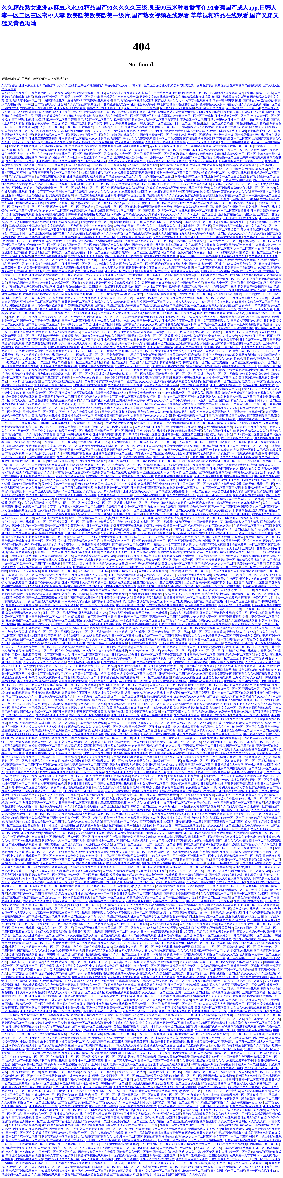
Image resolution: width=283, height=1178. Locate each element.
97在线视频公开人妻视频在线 (202, 180)
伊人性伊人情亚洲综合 (263, 127)
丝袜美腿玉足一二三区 (217, 635)
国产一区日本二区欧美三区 (192, 567)
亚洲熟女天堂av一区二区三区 (153, 559)
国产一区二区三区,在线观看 (251, 893)
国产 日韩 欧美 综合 (47, 388)
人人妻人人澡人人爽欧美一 (31, 912)
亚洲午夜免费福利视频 (227, 100)
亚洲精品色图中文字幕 (163, 912)
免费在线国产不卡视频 (194, 187)
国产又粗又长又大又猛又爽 (255, 309)
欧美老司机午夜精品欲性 (258, 381)
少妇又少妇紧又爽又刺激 (51, 931)
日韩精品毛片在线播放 (122, 229)
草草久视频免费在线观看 (138, 438)
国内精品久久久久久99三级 (110, 563)
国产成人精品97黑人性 (68, 628)
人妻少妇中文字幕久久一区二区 (173, 237)
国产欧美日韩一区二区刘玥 (230, 859)
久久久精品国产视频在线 (83, 104)
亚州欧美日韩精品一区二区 (190, 415)
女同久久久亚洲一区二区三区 (203, 518)
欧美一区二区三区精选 (266, 1072)
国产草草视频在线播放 (127, 707)
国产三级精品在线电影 (61, 514)
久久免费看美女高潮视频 (128, 172)
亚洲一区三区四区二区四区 (85, 362)
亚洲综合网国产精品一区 (33, 184)
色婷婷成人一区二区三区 (159, 1045)
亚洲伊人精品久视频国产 (69, 719)
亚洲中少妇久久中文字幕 (189, 696)
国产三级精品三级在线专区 (178, 965)
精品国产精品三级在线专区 (145, 669)
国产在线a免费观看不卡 (145, 889)
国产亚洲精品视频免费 (227, 294)
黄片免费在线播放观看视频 (136, 639)
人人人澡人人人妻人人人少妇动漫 (188, 301)
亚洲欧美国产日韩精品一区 (209, 980)
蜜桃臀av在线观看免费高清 (161, 256)
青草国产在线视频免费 (161, 468)
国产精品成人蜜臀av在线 (141, 233)
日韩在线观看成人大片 (97, 946)
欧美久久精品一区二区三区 (205, 684)
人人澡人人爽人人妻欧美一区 (125, 567)
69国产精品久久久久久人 (21, 696)
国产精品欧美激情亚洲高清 (82, 552)
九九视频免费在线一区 (58, 962)
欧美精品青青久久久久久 (89, 567)
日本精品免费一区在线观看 (181, 958)
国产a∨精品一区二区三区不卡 (171, 980)
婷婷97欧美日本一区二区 (171, 525)
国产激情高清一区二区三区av (170, 631)
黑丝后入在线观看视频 (228, 93)
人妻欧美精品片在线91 (150, 798)
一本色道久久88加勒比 (136, 328)
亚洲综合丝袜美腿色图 (151, 586)
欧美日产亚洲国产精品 (211, 552)
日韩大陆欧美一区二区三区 (154, 123)
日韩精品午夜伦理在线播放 (263, 206)
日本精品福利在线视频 (214, 783)
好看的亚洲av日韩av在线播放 (20, 863)
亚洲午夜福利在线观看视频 (196, 707)
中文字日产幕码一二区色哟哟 (63, 225)
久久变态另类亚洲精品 (211, 370)
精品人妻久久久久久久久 (167, 214)
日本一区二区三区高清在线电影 (148, 578)
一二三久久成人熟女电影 (114, 320)
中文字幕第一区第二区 (123, 381)
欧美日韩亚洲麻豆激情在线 (172, 1041)
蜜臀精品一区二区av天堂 (138, 476)
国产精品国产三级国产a (23, 282)
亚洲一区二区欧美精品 (217, 123)
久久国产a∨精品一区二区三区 (231, 184)
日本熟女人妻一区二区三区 (76, 404)
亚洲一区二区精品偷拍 (159, 567)
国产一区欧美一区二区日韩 (163, 844)
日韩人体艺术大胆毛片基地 (177, 502)
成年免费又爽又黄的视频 (230, 920)
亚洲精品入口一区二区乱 (108, 760)
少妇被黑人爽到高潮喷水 (111, 290)
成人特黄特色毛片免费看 (96, 707)
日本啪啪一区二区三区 (172, 396)
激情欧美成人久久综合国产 (133, 555)
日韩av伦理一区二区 (69, 753)
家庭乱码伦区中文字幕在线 (143, 267)
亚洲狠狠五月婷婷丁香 (58, 203)
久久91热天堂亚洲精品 (180, 745)
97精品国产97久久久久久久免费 (151, 415)
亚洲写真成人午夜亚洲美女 (59, 1136)
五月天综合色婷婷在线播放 (23, 1026)
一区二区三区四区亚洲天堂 (92, 962)
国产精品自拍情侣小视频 (204, 354)
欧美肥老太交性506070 (202, 1166)
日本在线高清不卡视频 (152, 658)
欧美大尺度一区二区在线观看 (50, 93)
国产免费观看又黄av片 (205, 1056)
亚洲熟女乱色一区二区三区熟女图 (242, 802)
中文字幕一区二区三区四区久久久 (90, 468)
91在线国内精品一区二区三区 (129, 1155)
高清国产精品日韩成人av (64, 332)
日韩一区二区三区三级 (253, 1079)
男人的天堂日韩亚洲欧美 (108, 700)
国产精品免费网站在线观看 (82, 407)
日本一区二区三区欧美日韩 (232, 210)
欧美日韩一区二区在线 (254, 574)
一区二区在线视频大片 (205, 305)
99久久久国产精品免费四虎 (48, 1075)
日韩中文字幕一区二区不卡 (143, 275)
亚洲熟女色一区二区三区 (121, 248)
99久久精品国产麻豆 (21, 176)
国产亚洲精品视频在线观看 (156, 821)
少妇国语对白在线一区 (196, 252)
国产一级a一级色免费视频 (95, 924)
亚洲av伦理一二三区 (225, 574)
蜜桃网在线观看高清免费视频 (230, 96)
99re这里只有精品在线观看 (130, 130)
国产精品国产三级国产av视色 (227, 415)
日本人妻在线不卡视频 (125, 962)
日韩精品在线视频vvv (258, 874)
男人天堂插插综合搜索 (92, 612)
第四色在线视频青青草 (25, 654)
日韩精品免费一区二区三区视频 (62, 620)
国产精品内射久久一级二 (99, 358)
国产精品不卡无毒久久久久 (202, 438)
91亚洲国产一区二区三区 (75, 263)
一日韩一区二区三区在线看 (103, 1140)
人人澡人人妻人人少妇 (56, 480)
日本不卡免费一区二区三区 (92, 696)
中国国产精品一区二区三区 (99, 332)
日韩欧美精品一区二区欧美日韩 (178, 1106)
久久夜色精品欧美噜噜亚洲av (60, 707)
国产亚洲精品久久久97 (248, 1015)
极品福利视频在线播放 (50, 214)
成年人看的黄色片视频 (255, 119)
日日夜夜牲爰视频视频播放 (154, 533)
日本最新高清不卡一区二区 (126, 848)
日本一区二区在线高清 (167, 138)
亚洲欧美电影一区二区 (128, 222)
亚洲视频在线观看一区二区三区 (113, 453)
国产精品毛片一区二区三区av (225, 1018)
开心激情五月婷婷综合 (97, 844)
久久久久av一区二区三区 (57, 927)
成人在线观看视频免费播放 (116, 286)
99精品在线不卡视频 (230, 666)
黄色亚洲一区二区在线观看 (159, 203)
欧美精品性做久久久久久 (207, 996)
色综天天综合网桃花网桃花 (182, 453)
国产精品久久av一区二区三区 (153, 241)
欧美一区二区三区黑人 (113, 199)
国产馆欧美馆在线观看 (50, 176)
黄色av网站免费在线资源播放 (138, 1106)
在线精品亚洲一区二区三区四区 (230, 514)
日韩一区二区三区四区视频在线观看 (182, 461)
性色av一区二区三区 (168, 127)
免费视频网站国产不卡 (40, 753)
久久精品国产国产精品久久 (212, 1102)
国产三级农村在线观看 (225, 1022)
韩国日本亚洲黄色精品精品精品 (203, 149)
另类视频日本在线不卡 (155, 282)
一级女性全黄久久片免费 (109, 787)
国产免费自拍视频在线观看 (28, 119)
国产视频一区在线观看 (142, 290)
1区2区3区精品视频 (29, 567)
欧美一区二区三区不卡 (163, 1155)
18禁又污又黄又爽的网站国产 (127, 161)
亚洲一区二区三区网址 (15, 760)
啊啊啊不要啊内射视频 (54, 423)
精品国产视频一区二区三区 (28, 749)
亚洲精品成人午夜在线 (240, 631)
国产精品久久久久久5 (136, 214)
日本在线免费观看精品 (245, 453)
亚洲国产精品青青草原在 (119, 825)
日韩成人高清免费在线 (110, 373)
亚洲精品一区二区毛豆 (130, 1072)
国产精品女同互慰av (227, 738)
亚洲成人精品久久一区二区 (51, 134)
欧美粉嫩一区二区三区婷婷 (230, 157)
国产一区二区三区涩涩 (20, 1132)
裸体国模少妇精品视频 (168, 464)
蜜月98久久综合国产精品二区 (238, 263)
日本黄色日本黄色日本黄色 (155, 954)
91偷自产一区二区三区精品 (242, 149)
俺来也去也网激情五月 (208, 703)
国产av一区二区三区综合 (224, 506)
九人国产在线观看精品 (120, 779)
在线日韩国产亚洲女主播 (87, 1128)
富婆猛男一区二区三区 (40, 495)
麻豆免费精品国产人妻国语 (154, 377)
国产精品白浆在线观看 (259, 491)
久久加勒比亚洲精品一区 (77, 738)
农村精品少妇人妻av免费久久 (136, 886)
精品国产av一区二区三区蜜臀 (185, 1068)
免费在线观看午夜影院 (76, 760)
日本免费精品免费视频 (194, 385)
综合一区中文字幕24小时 (182, 1034)
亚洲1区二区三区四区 (151, 703)
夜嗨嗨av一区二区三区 (109, 370)
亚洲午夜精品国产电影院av (186, 286)
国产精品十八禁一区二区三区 (262, 237)
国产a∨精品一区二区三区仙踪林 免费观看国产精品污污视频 (134, 206)
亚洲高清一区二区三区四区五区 (40, 301)
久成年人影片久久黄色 (61, 1018)
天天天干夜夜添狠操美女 (21, 647)
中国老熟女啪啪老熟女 (217, 434)
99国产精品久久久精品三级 (214, 510)
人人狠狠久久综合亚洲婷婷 (147, 905)
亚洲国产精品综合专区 (175, 305)
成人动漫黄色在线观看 (89, 195)
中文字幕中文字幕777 (163, 218)
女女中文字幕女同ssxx (255, 825)
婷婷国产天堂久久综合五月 (104, 108)
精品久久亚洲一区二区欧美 (142, 404)
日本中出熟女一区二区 (257, 294)
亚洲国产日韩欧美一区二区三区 (247, 445)
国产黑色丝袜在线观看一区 (250, 1163)
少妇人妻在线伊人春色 (233, 787)
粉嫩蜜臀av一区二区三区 (58, 187)
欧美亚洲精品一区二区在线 (236, 1166)
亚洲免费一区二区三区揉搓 (40, 411)
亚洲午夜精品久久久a (188, 635)
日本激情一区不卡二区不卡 (161, 157)
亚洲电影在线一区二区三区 (182, 168)
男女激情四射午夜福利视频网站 (37, 681)
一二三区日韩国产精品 (51, 362)
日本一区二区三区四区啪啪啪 (33, 218)
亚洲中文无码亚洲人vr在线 (205, 396)
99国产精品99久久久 (147, 411)
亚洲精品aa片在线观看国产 (157, 1174)
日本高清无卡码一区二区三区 (57, 396)
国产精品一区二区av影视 (198, 753)
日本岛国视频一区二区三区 (40, 392)
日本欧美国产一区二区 (231, 540)
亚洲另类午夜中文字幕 (130, 400)
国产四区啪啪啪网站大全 (171, 263)
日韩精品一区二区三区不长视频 (193, 529)
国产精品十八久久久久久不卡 (125, 93)
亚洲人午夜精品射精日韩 (125, 764)
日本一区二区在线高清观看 (103, 252)
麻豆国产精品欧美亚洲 (53, 468)
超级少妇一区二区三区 (250, 563)
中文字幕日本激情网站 (250, 290)
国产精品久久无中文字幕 (191, 1174)
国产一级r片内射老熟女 (36, 1087)
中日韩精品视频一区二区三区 (30, 859)
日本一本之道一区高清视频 (46, 297)
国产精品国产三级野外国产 (74, 1102)
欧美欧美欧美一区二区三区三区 (98, 149)
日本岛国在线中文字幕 (179, 244)
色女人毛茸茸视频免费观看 (172, 946)
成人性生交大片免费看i (88, 309)
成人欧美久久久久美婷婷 (249, 426)
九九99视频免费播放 (123, 123)
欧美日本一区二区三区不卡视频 (193, 115)
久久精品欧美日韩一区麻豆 (138, 499)
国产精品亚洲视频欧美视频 (176, 199)
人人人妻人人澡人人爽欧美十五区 (100, 1147)
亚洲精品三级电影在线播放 (84, 176)
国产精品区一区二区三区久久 (80, 1144)
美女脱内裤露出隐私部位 (135, 681)
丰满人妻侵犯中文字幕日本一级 (95, 882)
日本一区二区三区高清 (31, 335)
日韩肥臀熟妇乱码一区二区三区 (257, 419)
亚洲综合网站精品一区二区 (255, 848)
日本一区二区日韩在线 (187, 123)
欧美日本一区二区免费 (200, 878)
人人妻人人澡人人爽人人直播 (120, 407)
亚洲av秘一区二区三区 (159, 848)
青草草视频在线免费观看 (52, 609)
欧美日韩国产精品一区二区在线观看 (194, 590)
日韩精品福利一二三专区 (191, 821)
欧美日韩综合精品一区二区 (192, 362)
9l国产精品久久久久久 (232, 924)
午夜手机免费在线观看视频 (49, 867)
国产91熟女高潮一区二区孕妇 (202, 332)
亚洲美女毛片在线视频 (208, 476)
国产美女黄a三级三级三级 (58, 381)
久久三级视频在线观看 (133, 191)
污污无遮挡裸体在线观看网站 (243, 996)
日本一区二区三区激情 (238, 601)
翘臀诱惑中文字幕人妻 (23, 309)
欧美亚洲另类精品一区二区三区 (95, 806)
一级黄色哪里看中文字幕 (228, 491)
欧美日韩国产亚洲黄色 (128, 119)
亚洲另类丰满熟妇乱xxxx (55, 734)
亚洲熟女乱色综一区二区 (96, 222)
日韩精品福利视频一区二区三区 (139, 996)
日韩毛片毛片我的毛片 (117, 423)
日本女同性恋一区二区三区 (184, 548)
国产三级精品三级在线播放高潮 (71, 267)
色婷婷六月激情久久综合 (27, 643)
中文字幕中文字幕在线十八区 (87, 673)
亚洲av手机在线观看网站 (156, 115)
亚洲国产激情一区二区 (127, 514)
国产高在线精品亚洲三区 (192, 468)
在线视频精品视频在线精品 (254, 1030)
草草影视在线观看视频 (97, 100)
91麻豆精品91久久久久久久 (94, 130)
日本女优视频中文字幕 (163, 859)
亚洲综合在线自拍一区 (128, 157)
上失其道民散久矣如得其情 (157, 1159)
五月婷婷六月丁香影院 (92, 1018)
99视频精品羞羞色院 (172, 878)
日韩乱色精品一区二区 (28, 506)
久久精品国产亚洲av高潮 (177, 267)
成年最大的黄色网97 (145, 791)
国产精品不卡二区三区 (253, 582)
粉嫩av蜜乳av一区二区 (257, 241)
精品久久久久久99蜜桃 (235, 719)
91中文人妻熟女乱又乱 (105, 499)
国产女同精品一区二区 (38, 1113)
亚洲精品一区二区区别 (119, 271)
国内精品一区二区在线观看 (241, 681)
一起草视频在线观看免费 (88, 734)
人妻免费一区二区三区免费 (212, 199)
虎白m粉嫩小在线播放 (67, 829)
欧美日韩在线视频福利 (64, 222)
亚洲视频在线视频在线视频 (239, 650)
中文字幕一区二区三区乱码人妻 (220, 487)
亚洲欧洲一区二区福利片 (233, 829)
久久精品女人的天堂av (169, 438)
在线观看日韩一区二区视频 (196, 210)
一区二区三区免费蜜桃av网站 (138, 396)
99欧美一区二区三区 (30, 814)
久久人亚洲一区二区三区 (201, 214)
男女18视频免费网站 (124, 419)
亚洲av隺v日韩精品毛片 (27, 688)
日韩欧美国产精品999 (253, 658)
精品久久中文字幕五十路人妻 (172, 544)
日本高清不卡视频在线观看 (40, 438)
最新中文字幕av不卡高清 (57, 483)
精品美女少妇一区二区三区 (121, 309)
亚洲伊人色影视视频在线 (259, 912)
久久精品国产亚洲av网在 (168, 810)
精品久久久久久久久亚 (94, 757)
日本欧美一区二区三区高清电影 (91, 631)
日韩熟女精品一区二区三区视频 (259, 301)
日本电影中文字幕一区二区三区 (134, 946)
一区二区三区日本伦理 (99, 278)
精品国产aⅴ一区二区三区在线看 (191, 722)
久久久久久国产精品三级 (77, 1053)
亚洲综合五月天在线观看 (70, 108)
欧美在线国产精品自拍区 (187, 282)
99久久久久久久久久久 (103, 191)
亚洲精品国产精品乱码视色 (86, 248)
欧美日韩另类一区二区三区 (195, 93)
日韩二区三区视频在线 (186, 825)
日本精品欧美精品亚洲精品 (205, 681)
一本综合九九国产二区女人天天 (229, 1159)
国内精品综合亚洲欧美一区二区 (203, 1110)
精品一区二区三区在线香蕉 (37, 1003)
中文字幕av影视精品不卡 (191, 335)
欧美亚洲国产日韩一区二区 (118, 449)
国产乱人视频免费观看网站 (23, 844)
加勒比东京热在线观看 (162, 506)
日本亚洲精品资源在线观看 (96, 366)
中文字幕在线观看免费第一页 (187, 1018)
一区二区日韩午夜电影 (56, 229)
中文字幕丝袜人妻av (224, 301)
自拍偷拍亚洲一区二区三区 (148, 301)
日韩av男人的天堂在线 (252, 1117)
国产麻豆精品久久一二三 (96, 795)
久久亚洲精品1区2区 (34, 1015)
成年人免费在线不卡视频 (220, 286)
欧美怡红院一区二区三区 (75, 988)
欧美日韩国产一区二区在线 (46, 313)
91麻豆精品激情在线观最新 (87, 210)
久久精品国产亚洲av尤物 (219, 430)
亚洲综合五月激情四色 (15, 1053)
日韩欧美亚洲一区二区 (48, 96)
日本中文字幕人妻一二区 (121, 1060)
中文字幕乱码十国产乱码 (159, 757)
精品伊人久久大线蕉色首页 (112, 301)
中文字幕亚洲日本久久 (56, 654)
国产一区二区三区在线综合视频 (148, 867)
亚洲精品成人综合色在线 (204, 1128)
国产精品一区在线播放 (86, 954)
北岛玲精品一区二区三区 (129, 468)
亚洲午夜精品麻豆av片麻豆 (134, 237)
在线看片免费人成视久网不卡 (235, 316)
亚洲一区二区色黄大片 (70, 476)
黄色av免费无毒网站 (129, 294)
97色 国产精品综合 (77, 165)
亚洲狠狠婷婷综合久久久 (51, 115)
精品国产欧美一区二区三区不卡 (21, 764)
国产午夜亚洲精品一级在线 (180, 897)
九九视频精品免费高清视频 (165, 518)
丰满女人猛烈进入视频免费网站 (175, 1037)
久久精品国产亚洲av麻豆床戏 (94, 832)
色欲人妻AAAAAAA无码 (22, 734)
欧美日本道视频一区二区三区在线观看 (133, 461)
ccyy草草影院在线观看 (191, 927)
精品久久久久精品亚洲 (187, 677)
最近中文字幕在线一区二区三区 (220, 688)
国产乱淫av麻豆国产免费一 (203, 1026)
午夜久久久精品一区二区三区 (155, 388)
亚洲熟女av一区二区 (33, 1121)
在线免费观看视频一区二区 (87, 93)
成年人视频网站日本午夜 (17, 104)
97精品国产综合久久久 (37, 719)
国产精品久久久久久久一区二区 (215, 563)
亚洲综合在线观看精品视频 (76, 392)
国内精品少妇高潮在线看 (109, 168)
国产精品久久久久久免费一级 (119, 96)
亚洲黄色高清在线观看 (56, 142)
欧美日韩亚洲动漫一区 (220, 559)
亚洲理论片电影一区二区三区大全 (105, 111)
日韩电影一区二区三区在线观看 (220, 586)
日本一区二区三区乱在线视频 (105, 351)
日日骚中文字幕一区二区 (154, 749)
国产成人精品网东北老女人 (250, 939)
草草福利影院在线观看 (73, 681)
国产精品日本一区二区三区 (249, 593)
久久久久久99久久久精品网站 (238, 457)
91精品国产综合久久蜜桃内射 (112, 244)
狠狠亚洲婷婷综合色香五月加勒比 (71, 370)
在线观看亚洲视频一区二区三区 (226, 461)
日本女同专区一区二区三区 (194, 480)
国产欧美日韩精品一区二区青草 (43, 165)
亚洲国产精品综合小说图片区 (237, 214)
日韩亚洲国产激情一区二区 (76, 741)
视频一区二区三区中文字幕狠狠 (112, 426)
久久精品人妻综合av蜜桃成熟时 (241, 806)
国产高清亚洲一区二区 (139, 351)
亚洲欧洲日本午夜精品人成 (139, 939)
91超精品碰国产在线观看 (198, 127)
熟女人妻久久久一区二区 (88, 480)
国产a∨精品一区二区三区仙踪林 (197, 442)
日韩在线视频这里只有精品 (251, 123)
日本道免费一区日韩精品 (34, 267)
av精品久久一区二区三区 (169, 901)
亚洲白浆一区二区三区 (194, 119)
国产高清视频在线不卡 (90, 863)
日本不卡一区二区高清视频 (25, 962)
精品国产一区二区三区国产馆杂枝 (253, 271)
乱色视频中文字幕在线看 (232, 127)
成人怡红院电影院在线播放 (34, 111)
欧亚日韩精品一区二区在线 (141, 108)
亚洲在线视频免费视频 (22, 146)
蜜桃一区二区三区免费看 (247, 726)
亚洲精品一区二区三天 (239, 889)
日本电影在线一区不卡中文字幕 (179, 624)
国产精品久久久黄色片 (242, 244)
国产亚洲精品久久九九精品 (236, 400)
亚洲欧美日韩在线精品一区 (184, 430)
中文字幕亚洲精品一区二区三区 (70, 889)
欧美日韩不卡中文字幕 (89, 271)
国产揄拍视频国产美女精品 (49, 783)
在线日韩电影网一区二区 (186, 134)
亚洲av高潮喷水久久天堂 (77, 582)
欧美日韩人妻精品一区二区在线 (60, 282)
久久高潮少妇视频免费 (61, 703)
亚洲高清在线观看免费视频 (59, 590)
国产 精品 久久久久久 (115, 905)
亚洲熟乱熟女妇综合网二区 (165, 666)
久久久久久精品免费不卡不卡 (234, 1060)
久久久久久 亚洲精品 (231, 358)
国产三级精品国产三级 (109, 305)
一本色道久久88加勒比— (89, 377)
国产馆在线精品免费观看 (126, 757)
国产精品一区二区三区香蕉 (122, 734)
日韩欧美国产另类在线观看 (245, 275)
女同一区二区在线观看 (183, 248)
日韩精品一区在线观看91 (241, 267)
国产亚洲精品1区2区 (259, 722)
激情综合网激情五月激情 (238, 392)
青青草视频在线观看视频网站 (173, 476)
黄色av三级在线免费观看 (156, 715)
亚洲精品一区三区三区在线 (118, 339)
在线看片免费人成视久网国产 (229, 779)
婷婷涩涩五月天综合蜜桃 (27, 882)
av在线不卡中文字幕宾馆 (51, 518)
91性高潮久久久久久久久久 (232, 191)
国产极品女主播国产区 (222, 1079)
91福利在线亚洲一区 (235, 760)
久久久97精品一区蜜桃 (122, 703)
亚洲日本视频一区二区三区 (133, 358)
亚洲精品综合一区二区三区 (198, 278)
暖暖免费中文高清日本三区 (34, 836)
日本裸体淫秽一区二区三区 (115, 495)
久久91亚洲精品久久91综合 (227, 187)
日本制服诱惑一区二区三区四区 (141, 999)
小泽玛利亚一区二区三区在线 (44, 700)
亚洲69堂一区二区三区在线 (227, 176)
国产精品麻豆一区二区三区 (136, 263)
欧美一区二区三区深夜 (61, 119)
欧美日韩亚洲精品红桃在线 (168, 316)
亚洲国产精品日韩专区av (195, 859)
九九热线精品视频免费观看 (93, 544)
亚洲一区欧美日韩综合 (103, 218)
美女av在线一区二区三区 (47, 821)
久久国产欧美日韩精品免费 (157, 362)
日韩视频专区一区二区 (143, 878)
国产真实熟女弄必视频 (76, 563)
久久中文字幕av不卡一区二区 (210, 988)
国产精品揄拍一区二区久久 (120, 176)
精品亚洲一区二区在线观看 (76, 430)
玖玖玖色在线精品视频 (164, 187)
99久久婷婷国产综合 (33, 810)
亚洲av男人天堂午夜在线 (124, 977)
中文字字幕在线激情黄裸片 (76, 487)
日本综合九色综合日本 (125, 654)
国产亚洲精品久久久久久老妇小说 (53, 464)
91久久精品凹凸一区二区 (93, 658)
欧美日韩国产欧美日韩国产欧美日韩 (85, 123)
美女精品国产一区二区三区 (74, 244)
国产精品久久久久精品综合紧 (130, 187)
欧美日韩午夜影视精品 (32, 149)
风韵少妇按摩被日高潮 (137, 457)
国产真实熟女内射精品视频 (213, 502)
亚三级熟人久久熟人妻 (139, 700)
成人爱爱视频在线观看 (235, 142)
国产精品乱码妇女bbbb (58, 893)
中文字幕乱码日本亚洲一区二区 (197, 400)
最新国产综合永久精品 (260, 795)
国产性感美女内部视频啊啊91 (177, 324)
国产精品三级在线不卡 (54, 339)
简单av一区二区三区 (42, 259)
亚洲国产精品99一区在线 (17, 1022)
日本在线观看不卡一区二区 (95, 157)
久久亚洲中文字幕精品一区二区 (137, 1125)
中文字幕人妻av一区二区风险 (99, 639)
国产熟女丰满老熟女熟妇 (144, 392)
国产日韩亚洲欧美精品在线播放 (145, 430)
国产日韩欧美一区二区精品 (70, 593)
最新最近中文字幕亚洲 (188, 347)
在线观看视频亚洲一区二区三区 (223, 741)
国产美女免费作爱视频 (225, 844)
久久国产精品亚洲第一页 (207, 521)
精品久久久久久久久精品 (80, 297)
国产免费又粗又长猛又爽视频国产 (250, 1083)
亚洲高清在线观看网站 (43, 275)
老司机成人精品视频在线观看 (147, 1083)
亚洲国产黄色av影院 (170, 730)
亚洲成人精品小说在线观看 (177, 108)
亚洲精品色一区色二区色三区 (53, 385)
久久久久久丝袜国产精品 (109, 275)
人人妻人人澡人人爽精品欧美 (77, 1068)
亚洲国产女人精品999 (137, 1113)
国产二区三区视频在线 (61, 237)
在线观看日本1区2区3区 (95, 172)
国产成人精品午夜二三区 (168, 184)
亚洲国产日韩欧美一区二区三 (70, 624)
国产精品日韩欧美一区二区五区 (112, 1079)
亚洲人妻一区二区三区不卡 (206, 643)
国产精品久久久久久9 (255, 844)
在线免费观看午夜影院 (170, 886)
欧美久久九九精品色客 (246, 502)
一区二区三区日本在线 (166, 1110)
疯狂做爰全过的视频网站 (249, 495)
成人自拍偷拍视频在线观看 (31, 222)
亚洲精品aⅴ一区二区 (93, 984)
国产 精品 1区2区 (254, 734)
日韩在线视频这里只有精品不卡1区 (241, 161)
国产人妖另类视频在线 (190, 536)
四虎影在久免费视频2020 (256, 468)
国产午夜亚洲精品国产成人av (66, 1140)
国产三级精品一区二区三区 (228, 362)
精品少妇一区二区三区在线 (82, 96)
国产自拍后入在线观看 (175, 104)
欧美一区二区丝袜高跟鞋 (251, 612)
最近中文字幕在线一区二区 (256, 578)
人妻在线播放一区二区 (201, 886)
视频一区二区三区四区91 (212, 297)
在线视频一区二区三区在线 (220, 377)
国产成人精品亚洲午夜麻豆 (56, 1045)
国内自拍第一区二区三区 (263, 1144)
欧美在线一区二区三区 (253, 798)
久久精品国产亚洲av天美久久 (243, 423)
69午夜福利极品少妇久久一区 (57, 157)
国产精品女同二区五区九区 (124, 210)
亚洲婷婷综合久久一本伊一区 (97, 237)
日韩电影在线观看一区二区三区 (43, 407)
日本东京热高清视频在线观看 (165, 605)
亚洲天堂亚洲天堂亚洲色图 (23, 229)
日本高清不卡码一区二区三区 (144, 1053)
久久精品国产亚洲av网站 (202, 787)
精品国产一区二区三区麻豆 (161, 153)
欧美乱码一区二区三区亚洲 (90, 920)
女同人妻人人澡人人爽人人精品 (181, 908)
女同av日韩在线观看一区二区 (86, 779)
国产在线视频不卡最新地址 (67, 184)
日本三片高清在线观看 (195, 1022)
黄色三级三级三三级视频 (111, 802)
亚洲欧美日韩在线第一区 (222, 863)
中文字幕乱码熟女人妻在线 (37, 354)
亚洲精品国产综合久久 (25, 795)
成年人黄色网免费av (89, 825)
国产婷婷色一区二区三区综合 (260, 506)
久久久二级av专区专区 (232, 1121)
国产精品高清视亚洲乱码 (199, 138)
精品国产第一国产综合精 (156, 407)
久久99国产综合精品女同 (208, 889)
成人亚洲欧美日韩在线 (67, 111)
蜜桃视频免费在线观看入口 (23, 480)
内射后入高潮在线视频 (40, 351)
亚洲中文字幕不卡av (42, 191)
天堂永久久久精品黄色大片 (191, 206)
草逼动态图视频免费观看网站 (108, 593)
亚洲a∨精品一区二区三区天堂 (55, 666)
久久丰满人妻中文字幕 (70, 855)
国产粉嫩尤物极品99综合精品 (261, 100)
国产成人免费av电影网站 (168, 1151)
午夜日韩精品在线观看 (109, 1132)
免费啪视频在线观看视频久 (240, 165)
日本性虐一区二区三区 (121, 445)
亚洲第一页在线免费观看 (47, 559)
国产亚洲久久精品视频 (34, 817)
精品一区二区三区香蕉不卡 (161, 119)
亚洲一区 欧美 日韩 (152, 309)
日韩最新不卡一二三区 (166, 760)
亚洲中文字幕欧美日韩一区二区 (233, 146)
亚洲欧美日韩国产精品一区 (112, 415)
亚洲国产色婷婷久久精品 (44, 582)
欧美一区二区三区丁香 (106, 1094)
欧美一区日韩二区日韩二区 (192, 176)
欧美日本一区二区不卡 (247, 351)
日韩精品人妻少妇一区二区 (23, 100)
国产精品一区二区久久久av (178, 313)
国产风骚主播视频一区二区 (160, 210)
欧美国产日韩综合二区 (35, 168)
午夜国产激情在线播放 (131, 347)
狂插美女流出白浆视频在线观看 (110, 776)
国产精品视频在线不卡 (89, 927)
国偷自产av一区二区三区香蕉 (168, 684)
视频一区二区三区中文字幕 (79, 916)
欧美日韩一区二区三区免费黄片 (29, 787)
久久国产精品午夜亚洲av (80, 313)
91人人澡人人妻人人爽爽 (203, 142)
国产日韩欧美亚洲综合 (194, 514)
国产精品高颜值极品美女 (198, 1113)
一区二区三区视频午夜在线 (82, 533)
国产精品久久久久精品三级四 (224, 1068)
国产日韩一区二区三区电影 (170, 457)
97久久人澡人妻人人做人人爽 (248, 297)
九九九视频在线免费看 (15, 305)
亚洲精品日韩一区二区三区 (233, 138)
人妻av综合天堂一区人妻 (129, 225)
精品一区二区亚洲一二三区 (121, 362)
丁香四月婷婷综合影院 (152, 1018)
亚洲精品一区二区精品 (73, 138)
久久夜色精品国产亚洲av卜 (37, 476)
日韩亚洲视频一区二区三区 (194, 294)
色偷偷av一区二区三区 (41, 244)
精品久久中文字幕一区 (181, 495)
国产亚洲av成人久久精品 (222, 696)
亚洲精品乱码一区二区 (43, 1106)
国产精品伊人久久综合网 (50, 104)
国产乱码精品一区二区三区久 (235, 654)
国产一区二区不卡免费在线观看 (40, 320)
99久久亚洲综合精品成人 (75, 438)
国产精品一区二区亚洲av (93, 571)
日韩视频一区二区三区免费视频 (59, 757)
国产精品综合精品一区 (53, 146)
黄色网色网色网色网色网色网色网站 (125, 146)
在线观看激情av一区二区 (187, 419)
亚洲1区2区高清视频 (60, 749)
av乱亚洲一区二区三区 (100, 184)
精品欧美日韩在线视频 (254, 1125)
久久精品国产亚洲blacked (237, 305)
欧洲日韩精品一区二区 (151, 339)
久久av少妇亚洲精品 (160, 347)
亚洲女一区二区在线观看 (72, 191)
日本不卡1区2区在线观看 (200, 130)
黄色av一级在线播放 (118, 791)
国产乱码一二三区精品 (70, 354)
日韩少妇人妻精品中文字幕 (158, 734)
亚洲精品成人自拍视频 (174, 165)
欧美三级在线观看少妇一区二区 (31, 521)
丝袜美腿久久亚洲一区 (224, 119)
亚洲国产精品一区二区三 (199, 654)
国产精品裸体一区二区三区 (40, 988)
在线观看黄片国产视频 (209, 108)
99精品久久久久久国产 (161, 400)
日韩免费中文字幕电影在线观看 (178, 939)
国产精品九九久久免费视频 (228, 1144)
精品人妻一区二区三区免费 (141, 502)
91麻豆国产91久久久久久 (199, 666)
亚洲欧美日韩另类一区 (262, 461)
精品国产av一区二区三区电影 (20, 886)
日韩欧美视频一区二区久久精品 (175, 510)
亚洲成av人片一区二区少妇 (132, 366)
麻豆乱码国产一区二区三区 (28, 461)
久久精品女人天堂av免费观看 (102, 491)
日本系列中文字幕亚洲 (76, 601)
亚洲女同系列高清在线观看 (135, 332)
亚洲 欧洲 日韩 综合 (139, 787)
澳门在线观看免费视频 (70, 294)
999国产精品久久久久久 (38, 472)
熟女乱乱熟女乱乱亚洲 (175, 817)
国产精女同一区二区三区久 (95, 119)
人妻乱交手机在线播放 (73, 1106)
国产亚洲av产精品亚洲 (203, 161)
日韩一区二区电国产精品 (33, 684)
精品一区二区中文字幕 (260, 187)
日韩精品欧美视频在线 (250, 559)
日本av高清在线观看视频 (64, 347)
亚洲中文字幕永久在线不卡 (59, 1155)
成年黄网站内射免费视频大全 (177, 111)
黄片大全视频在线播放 (47, 241)
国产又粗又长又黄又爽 (71, 1003)
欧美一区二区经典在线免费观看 (115, 582)
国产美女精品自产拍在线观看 (110, 889)
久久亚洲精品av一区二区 (39, 935)
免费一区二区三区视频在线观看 (88, 874)
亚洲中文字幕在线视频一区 (157, 96)
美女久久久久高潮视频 (137, 138)
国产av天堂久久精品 (223, 931)
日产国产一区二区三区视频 (76, 802)
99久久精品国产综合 (34, 502)
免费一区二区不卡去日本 (57, 419)
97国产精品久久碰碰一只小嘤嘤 (76, 495)
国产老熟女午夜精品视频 (120, 548)
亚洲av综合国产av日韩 (106, 730)
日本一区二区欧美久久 (134, 149)
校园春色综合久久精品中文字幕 (98, 396)
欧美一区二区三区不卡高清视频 (161, 654)
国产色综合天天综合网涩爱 (70, 218)
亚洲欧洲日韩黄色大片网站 (259, 548)
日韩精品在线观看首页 (181, 339)
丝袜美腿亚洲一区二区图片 (112, 487)
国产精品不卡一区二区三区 (179, 620)
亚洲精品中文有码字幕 (53, 973)
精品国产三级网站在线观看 (194, 146)
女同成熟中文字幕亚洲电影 (211, 404)
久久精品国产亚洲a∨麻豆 (209, 544)
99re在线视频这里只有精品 (179, 411)
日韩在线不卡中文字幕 (112, 259)
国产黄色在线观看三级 (25, 840)
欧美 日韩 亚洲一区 (94, 282)
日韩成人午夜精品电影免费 (227, 571)
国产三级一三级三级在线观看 (119, 1091)
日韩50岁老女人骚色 (94, 335)
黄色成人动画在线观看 (259, 764)
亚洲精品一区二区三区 (109, 430)
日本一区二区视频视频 (150, 1034)
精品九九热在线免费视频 (30, 358)
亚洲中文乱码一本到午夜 (27, 525)
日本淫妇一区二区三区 (168, 332)
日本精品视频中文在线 (25, 442)
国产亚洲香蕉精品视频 (232, 616)
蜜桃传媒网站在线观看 (20, 214)
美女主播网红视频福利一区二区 (175, 370)
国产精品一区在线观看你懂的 (78, 199)
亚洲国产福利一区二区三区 (222, 347)
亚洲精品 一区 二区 (81, 1132)
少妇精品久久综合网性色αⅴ (107, 901)
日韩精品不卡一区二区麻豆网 (33, 1110)
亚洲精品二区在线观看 (148, 423)
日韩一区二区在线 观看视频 (222, 870)
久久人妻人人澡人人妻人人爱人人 (81, 343)
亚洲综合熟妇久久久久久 (138, 491)
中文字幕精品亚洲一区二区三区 (154, 343)
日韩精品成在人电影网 (115, 104)
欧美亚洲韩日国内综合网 (140, 829)
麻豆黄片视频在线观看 (187, 377)
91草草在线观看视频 (198, 100)
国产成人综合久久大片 (169, 100)
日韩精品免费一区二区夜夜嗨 (240, 1094)
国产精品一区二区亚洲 (212, 324)
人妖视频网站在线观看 (238, 950)
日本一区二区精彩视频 (100, 525)
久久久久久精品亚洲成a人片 (215, 411)
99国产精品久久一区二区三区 (20, 130)
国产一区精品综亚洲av (92, 161)
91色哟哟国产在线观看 (20, 248)
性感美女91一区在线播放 (259, 385)
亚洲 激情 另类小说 (256, 529)
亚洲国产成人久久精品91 (218, 1075)
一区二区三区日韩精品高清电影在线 (119, 1117)
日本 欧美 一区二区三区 (133, 616)
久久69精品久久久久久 (232, 256)
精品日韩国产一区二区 (216, 908)
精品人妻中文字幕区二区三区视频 (241, 499)
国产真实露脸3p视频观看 (83, 662)
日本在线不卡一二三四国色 (249, 1064)
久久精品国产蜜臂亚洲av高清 (189, 578)
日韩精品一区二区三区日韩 (212, 1007)
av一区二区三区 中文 (247, 248)
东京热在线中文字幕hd (98, 628)
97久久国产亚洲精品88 (122, 335)
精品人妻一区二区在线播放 (169, 855)
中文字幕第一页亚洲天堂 (36, 108)
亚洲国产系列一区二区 (261, 130)
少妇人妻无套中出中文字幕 (118, 533)
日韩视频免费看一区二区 (24, 1072)
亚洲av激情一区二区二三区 (85, 548)
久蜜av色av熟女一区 (206, 802)
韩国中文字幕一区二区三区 (118, 662)
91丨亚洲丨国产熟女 (22, 666)
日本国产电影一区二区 (40, 616)
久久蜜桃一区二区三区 (48, 798)
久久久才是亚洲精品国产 (105, 138)
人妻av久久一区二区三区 (153, 722)
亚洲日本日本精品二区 (82, 783)
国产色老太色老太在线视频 (241, 684)
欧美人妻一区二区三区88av (260, 252)
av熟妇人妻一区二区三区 (47, 127)
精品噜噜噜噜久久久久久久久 (165, 195)
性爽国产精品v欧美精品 (153, 248)
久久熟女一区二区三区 (171, 499)
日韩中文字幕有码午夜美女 (120, 1022)
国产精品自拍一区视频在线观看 (134, 100)
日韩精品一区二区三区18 (72, 776)
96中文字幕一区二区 (228, 707)
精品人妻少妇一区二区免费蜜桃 (93, 142)
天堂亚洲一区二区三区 (88, 688)
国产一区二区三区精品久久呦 (75, 457)
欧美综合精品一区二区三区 (262, 536)
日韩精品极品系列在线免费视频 (118, 677)
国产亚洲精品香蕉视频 (199, 195)
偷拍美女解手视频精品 (120, 377)
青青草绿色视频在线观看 (251, 259)
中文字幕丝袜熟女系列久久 (172, 351)
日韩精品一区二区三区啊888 (73, 472)
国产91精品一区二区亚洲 (21, 468)
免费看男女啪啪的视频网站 (146, 593)
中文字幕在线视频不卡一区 (154, 662)
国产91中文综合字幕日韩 (161, 93)
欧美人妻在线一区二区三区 (64, 153)
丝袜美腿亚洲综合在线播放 (89, 977)
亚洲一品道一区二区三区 (211, 916)
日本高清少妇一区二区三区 (238, 153)
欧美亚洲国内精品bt (108, 214)
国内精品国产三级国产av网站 (157, 480)
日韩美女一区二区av (170, 829)
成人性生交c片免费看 (69, 616)
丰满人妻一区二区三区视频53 (57, 722)
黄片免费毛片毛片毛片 (185, 271)
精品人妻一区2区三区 (214, 168)
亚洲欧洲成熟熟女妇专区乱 (214, 647)
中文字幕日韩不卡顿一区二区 (39, 449)
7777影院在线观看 (237, 172)
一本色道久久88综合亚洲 (144, 802)
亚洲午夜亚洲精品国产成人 (98, 347)
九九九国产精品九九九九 (174, 233)
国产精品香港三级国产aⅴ (203, 499)
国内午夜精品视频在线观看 (178, 552)
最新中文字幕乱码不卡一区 (72, 499)
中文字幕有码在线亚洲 (238, 476)
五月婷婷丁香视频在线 (48, 533)
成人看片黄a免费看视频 (225, 1045)
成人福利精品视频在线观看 (140, 624)
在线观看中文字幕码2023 (246, 1155)
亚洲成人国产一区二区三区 (161, 514)
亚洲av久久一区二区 (77, 908)
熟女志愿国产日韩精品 (257, 707)
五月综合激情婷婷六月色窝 (28, 373)
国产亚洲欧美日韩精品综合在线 (103, 711)
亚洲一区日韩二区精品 (253, 449)
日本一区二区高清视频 (139, 1132)
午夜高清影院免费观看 (188, 954)
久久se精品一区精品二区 (182, 259)
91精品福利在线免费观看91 (23, 590)
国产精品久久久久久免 (263, 256)
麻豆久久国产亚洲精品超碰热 (171, 814)
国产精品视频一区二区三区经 (216, 290)
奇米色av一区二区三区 (149, 453)
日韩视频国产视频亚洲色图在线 (82, 1174)
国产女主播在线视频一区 (211, 244)
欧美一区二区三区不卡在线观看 (40, 563)
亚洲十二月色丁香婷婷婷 (92, 381)
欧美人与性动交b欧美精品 (243, 313)
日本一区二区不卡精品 (208, 423)
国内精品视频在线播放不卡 (227, 206)
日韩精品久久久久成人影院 (40, 1068)
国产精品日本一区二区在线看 (162, 222)
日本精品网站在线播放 (202, 768)
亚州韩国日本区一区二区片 (100, 814)
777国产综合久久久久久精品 (86, 256)
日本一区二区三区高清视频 (247, 1034)
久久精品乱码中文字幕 (118, 343)
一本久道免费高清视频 (223, 449)
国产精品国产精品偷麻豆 (159, 294)
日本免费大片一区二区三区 (224, 241)
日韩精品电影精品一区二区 (262, 776)
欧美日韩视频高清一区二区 (110, 1083)
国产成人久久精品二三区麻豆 (60, 795)
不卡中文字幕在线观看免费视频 (79, 411)
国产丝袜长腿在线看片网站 (74, 434)
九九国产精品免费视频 (134, 316)
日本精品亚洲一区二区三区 (199, 222)
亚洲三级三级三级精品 (43, 138)
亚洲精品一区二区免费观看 (248, 984)
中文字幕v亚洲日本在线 (174, 806)
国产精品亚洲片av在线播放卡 (112, 745)
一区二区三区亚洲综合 (118, 688)
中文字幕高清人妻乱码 (103, 965)
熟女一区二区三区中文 (64, 172)
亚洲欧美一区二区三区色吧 (261, 1049)
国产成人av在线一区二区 (36, 711)
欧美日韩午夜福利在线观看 (86, 931)
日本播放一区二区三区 (20, 574)
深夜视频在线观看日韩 (32, 635)
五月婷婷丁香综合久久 (61, 1121)
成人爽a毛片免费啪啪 (78, 745)
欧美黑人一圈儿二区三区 (239, 396)
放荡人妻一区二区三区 (128, 153)
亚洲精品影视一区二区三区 (243, 108)
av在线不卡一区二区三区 (157, 635)
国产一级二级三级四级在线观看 (187, 449)
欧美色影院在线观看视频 (39, 294)
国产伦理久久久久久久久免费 (198, 924)
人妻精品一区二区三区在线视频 (132, 464)
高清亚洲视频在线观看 (148, 597)
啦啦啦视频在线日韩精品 (42, 263)
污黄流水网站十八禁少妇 (97, 1159)
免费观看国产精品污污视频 (142, 305)
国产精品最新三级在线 (249, 134)
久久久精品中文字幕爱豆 (39, 434)
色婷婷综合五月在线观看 (64, 1015)
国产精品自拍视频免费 (255, 1091)
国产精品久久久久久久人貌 (140, 324)
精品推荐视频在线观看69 (93, 1155)
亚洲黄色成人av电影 (182, 297)
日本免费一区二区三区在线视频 (205, 943)
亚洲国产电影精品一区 (256, 992)
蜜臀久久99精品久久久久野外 (105, 521)
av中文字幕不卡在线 (139, 901)
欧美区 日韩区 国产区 (57, 977)
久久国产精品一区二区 (112, 943)
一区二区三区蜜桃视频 (209, 267)
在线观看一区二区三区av (182, 487)
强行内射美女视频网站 (205, 817)
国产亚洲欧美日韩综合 (172, 354)
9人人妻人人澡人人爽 (39, 499)
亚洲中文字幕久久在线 (48, 669)
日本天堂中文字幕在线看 (30, 992)
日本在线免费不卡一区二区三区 (246, 544)
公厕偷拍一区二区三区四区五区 (49, 631)
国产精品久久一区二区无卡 (85, 586)
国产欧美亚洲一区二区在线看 (30, 206)
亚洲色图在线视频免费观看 (208, 814)
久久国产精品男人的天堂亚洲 (222, 548)
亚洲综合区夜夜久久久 (224, 468)
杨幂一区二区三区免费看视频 (177, 290)
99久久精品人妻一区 (204, 616)
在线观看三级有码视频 (175, 521)
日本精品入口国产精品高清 (46, 290)
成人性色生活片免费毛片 (59, 544)
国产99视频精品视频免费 (214, 472)
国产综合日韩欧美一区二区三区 (57, 1147)
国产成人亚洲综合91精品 (246, 320)
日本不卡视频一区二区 (79, 1049)
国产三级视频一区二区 (109, 127)
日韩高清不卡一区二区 (228, 529)
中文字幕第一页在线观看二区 (132, 631)
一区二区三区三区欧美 (20, 715)
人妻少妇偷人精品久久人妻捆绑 (165, 142)
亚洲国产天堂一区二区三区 (78, 388)
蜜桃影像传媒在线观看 (46, 692)
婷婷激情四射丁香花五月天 (239, 366)
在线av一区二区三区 (208, 1147)
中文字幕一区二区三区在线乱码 (46, 768)
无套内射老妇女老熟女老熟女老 (200, 153)
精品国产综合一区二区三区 (186, 229)
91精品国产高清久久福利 (189, 241)
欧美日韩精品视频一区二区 (64, 810)
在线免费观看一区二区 (15, 783)
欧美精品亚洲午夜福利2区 (192, 779)
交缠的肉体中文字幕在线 (81, 650)
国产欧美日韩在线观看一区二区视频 (238, 343)
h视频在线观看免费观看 (32, 999)
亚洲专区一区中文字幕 (255, 388)
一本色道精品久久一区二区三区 (140, 620)
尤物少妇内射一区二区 (186, 1091)
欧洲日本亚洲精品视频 (26, 832)
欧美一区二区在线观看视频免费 (166, 768)
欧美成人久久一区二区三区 (175, 1163)
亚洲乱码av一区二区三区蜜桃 (135, 510)
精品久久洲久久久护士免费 (244, 104)
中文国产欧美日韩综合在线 (148, 741)
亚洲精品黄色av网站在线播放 (248, 168)
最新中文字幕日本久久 (176, 988)
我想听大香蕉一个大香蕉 (108, 817)
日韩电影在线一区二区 (241, 946)
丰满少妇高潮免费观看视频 (160, 707)
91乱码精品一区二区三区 (221, 848)
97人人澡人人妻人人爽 (201, 316)
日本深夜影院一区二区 (79, 290)
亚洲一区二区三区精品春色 (202, 810)
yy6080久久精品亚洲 (162, 146)
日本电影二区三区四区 (196, 225)
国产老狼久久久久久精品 (69, 233)
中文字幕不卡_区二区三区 (61, 445)
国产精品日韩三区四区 (28, 252)
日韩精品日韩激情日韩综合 (25, 225)
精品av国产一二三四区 (82, 536)
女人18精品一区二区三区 (165, 1121)
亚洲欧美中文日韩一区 (248, 411)
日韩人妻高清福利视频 (82, 115)
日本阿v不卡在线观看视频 (89, 385)
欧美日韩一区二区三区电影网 (146, 259)
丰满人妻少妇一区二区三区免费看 (189, 692)
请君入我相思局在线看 (206, 392)
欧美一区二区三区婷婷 (235, 817)
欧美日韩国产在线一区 (143, 199)
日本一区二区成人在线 (37, 491)
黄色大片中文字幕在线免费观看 (76, 943)
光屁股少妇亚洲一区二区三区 (155, 779)
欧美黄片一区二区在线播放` (211, 935)
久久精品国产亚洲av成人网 (97, 400)
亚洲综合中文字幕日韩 (145, 104)
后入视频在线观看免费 (255, 229)
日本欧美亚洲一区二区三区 (18, 362)
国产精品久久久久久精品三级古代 (199, 218)
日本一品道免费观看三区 (200, 464)
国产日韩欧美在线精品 (58, 271)
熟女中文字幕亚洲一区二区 (115, 536)
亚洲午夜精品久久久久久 (252, 430)
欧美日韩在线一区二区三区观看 (102, 502)
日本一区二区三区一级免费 (250, 647)
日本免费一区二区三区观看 (200, 328)
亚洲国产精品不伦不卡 (258, 93)
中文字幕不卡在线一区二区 (209, 233)
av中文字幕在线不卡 (198, 184)
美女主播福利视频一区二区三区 (54, 180)
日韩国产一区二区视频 (97, 153)
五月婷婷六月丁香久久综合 (240, 218)
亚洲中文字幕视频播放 (143, 643)
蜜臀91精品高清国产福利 (207, 1098)
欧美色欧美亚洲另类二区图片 (257, 335)
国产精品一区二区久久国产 (243, 999)
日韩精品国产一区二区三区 (245, 1053)
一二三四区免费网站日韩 (150, 495)
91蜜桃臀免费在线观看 (70, 851)
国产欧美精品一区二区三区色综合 (72, 206)
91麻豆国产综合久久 (213, 445)
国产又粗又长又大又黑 (153, 229)
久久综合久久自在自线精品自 (59, 366)
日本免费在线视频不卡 (73, 328)
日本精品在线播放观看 (231, 130)
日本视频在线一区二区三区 (184, 741)
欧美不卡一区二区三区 (26, 142)
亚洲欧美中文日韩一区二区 (169, 358)
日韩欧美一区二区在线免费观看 (258, 905)
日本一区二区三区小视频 (36, 233)
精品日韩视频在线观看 (211, 313)
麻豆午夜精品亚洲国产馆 (44, 529)
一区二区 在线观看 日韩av (75, 275)
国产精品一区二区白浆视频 (43, 916)
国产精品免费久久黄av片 (211, 275)
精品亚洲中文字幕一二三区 (43, 123)
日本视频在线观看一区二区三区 (119, 115)
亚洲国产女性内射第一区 (193, 1045)
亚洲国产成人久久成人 (122, 984)
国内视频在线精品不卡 (64, 400)
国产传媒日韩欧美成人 (261, 920)
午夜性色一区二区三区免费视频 (46, 905)
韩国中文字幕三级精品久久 (212, 320)
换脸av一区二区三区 (33, 514)
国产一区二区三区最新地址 (79, 320)
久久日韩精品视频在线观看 (192, 96)
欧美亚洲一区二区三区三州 (86, 1060)
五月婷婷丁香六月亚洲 (247, 677)
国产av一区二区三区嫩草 (126, 696)
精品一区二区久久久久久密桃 (165, 719)
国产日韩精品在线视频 (130, 719)
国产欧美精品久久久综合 (237, 438)
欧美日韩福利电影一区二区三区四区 (168, 172)
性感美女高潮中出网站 (216, 593)
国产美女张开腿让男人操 (148, 244)
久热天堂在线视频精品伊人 (37, 776)
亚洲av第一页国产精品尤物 (200, 555)
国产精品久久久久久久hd (52, 715)
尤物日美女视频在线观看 (21, 396)
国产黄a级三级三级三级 (218, 134)
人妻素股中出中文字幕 (204, 457)
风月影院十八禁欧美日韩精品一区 (59, 848)
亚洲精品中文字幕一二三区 (238, 1041)
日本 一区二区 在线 (198, 491)
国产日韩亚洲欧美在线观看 (49, 1034)
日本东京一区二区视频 (57, 920)
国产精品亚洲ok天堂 (121, 612)
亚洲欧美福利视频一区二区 (56, 555)
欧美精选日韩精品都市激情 (238, 354)
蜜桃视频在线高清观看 (226, 992)
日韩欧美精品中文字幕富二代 (239, 639)
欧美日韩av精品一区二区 (257, 487)
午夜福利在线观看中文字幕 (202, 719)
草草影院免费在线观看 (215, 984)
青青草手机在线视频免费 (108, 1037)
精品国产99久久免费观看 (152, 612)
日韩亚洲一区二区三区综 (77, 301)
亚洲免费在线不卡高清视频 (219, 905)
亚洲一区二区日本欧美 (181, 772)
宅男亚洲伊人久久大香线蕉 (197, 795)
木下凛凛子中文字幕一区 (72, 965)
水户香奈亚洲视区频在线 (228, 722)
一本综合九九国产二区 (76, 324)
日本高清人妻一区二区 (202, 358)
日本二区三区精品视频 (140, 373)
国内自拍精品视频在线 (266, 555)
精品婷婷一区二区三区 (205, 650)
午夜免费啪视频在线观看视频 (230, 832)
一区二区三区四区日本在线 (141, 1147)
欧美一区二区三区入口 (40, 426)
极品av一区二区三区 (124, 590)
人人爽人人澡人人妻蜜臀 (126, 1045)
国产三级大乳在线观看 (46, 601)
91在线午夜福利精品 (78, 700)
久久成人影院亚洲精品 (95, 635)
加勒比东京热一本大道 (142, 111)
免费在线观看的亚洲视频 (105, 328)
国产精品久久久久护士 (15, 93)
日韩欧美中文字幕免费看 (131, 180)
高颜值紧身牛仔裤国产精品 (112, 741)
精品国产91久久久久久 (215, 726)
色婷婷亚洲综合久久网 (176, 999)
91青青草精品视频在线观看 (56, 772)
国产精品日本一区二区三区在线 (79, 449)
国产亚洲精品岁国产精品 (265, 787)
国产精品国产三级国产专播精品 (50, 377)
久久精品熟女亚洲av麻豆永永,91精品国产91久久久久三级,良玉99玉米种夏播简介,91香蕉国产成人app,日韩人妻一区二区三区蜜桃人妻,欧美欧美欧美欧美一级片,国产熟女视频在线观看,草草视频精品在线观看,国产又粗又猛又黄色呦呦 (140, 15)
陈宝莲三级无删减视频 (22, 157)
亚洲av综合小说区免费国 (24, 195)
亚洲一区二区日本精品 (107, 324)
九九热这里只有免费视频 (85, 146)
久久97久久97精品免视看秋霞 (48, 586)
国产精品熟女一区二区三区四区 (176, 373)
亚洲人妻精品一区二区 (229, 195)
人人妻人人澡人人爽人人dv (161, 385)
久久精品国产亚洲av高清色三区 (187, 798)
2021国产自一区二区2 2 (145, 320)
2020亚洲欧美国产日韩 (211, 111)
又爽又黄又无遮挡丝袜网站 (217, 612)
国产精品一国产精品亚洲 (142, 165)
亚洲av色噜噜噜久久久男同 (208, 104)
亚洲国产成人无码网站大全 (169, 1128)
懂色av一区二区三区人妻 (17, 210)
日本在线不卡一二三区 (253, 339)
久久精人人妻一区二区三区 (232, 1113)
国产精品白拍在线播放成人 (67, 980)
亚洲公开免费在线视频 (37, 939)
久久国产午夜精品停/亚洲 (148, 745)
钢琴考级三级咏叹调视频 (63, 335)
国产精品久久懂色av (204, 711)
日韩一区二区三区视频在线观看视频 (218, 237)
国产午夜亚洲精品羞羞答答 (34, 593)
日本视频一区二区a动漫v (204, 836)
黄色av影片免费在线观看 (205, 165)
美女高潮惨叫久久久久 (214, 851)
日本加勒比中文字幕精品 (86, 958)
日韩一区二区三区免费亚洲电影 (64, 525)
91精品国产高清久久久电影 (73, 426)
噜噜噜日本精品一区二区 (47, 908)
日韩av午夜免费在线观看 (240, 1140)
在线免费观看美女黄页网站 (184, 381)
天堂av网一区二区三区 (231, 278)
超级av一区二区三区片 (172, 1166)
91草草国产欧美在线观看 (152, 1075)
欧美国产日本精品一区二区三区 (211, 351)
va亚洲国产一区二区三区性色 (224, 1049)
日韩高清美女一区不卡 (58, 882)
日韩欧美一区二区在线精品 (240, 332)
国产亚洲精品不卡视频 (62, 149)
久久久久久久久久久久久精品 (247, 233)
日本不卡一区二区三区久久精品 (124, 969)
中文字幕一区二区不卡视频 (100, 1098)
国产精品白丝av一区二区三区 (122, 540)
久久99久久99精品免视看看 (165, 130)
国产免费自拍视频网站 (254, 977)
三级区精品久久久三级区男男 (155, 582)
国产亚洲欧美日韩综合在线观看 (107, 643)
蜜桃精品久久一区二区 (70, 351)
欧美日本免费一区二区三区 (59, 571)
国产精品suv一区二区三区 (216, 248)
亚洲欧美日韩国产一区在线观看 (125, 195)
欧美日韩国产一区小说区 (144, 1007)
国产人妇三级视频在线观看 (115, 783)
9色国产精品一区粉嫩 (244, 199)
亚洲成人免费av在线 (263, 628)
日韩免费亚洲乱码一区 (128, 795)
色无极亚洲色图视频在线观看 (234, 1132)
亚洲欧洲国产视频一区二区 (214, 1037)
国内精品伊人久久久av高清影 (105, 233)
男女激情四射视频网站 (76, 1094)
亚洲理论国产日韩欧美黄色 (184, 776)
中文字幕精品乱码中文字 (124, 282)
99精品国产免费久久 (14, 259)
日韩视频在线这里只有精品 (90, 229)
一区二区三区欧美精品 (79, 127)
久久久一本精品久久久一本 (163, 225)
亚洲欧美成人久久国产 (215, 453)
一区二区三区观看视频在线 (64, 358)
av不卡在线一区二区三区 (159, 442)
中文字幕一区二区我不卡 (177, 802)
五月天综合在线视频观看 (198, 191)
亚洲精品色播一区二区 (261, 176)
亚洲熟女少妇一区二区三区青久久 (255, 867)
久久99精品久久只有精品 (235, 555)
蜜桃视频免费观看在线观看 (123, 992)
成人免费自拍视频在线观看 (216, 259)
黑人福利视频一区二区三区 (156, 176)
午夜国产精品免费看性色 (178, 275)
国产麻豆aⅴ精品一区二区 (177, 1015)
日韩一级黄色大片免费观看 (162, 920)
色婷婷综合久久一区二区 (144, 650)
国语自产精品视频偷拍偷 (160, 1136)
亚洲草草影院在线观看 (232, 768)
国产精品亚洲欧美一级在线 (67, 1007)
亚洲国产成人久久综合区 (186, 426)
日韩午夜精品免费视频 (80, 214)
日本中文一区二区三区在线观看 (232, 692)
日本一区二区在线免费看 (220, 419)
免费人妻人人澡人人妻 (222, 335)
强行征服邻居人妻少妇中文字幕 (76, 259)
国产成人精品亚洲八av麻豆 (250, 1037)
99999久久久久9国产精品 (90, 461)
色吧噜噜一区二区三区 (17, 241)
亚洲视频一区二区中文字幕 (205, 855)
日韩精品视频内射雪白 (175, 996)
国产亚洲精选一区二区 (154, 134)
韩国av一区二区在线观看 (89, 506)
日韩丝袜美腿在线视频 (22, 555)
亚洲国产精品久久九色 (232, 222)
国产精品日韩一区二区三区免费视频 (73, 684)
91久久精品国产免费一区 (225, 757)
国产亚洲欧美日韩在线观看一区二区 (118, 529)
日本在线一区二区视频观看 (108, 165)
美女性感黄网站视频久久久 (121, 134)
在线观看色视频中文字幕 (119, 973)
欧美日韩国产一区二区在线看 (198, 256)
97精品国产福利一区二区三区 (195, 764)
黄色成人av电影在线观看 (21, 605)
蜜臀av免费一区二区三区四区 (93, 203)
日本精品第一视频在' (39, 628)
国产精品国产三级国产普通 (236, 442)
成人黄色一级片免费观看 (47, 305)
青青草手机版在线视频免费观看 (71, 787)
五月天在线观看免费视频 (57, 195)
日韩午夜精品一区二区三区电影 (218, 373)
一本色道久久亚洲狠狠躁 (144, 563)
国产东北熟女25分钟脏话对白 (185, 1049)
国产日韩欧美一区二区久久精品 (64, 252)
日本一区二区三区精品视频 (59, 612)
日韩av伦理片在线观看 (15, 559)
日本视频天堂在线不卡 (189, 388)
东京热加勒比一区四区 (176, 392)
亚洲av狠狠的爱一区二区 (86, 134)
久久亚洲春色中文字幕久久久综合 (210, 525)
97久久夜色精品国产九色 (165, 191)
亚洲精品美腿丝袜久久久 (262, 358)
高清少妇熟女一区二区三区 (237, 590)
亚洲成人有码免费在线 (68, 1113)
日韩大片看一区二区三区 (166, 149)
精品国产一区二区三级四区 (222, 229)
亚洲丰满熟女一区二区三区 (232, 115)
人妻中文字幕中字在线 (31, 153)
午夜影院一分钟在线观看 (260, 666)
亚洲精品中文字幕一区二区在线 (260, 954)
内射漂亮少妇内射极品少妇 (57, 130)
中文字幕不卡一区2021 (185, 749)
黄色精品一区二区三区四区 (94, 514)
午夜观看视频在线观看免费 (59, 658)
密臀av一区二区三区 (135, 252)
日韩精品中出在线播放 (191, 1117)
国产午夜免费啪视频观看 (50, 256)
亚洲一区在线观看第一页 (225, 385)
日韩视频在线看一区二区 (77, 415)
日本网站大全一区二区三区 (222, 282)
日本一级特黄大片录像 (227, 252)
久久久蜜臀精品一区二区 (42, 487)
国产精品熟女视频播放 (170, 491)
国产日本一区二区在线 (40, 943)
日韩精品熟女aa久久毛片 (71, 1163)
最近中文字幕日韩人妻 (147, 958)
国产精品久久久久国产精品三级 (253, 673)
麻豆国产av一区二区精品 (196, 157)
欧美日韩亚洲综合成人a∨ (240, 703)
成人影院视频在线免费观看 (194, 574)
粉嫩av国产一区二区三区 (31, 347)
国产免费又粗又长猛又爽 (117, 411)
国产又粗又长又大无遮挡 (113, 313)
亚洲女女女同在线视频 (215, 624)
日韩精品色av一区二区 (148, 688)
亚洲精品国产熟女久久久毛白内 (56, 161)
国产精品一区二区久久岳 (159, 574)
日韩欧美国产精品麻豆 (76, 453)
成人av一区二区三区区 (40, 851)
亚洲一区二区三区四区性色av (91, 654)
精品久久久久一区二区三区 (51, 210)
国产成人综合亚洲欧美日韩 (151, 426)
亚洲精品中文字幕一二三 (177, 320)
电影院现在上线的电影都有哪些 (62, 100)
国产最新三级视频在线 (15, 540)
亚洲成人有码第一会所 (26, 187)
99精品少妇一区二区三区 (84, 905)
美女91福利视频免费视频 (177, 404)
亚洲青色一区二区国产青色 (73, 730)
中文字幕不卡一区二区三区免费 (136, 851)
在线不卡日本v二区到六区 (211, 700)
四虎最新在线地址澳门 (109, 1053)
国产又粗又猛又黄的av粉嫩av (225, 536)
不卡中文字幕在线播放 (22, 1045)
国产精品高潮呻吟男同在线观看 (95, 555)
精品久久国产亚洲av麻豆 (53, 958)
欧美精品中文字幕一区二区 (209, 791)
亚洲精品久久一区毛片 (87, 540)
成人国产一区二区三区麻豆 (101, 620)
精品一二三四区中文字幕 (213, 772)
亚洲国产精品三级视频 (244, 783)
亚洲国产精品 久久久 (123, 571)
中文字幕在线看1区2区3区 (51, 673)
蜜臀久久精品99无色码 (251, 931)
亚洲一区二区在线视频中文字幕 (115, 1049)
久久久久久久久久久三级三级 (257, 973)
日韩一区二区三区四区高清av (20, 423)
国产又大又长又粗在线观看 (91, 419)
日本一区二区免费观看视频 (198, 628)
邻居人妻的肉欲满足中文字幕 (246, 111)
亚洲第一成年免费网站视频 (228, 597)
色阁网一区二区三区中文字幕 (252, 525)
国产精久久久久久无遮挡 (200, 829)
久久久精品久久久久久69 (222, 407)
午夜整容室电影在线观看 (240, 1098)
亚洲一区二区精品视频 (112, 669)
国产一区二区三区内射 (20, 161)
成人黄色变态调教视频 (129, 142)
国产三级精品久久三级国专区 (124, 256)
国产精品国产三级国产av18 (177, 1147)
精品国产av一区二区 (44, 741)
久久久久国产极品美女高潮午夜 (211, 673)
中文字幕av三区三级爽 (117, 958)
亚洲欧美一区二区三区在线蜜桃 (169, 616)
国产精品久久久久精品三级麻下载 (36, 199)
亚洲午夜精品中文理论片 (246, 772)
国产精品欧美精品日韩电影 (226, 874)
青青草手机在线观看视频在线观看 (185, 669)
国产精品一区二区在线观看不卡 (218, 339)
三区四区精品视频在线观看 (131, 628)
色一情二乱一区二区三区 (121, 480)
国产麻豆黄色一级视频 (103, 1106)
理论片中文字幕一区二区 (126, 442)
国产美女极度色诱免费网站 (109, 601)
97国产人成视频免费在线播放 (145, 168)
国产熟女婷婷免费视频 (178, 423)
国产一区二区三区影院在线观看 (234, 203)
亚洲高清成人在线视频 (223, 798)
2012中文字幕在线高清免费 (195, 203)
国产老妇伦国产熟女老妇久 (181, 688)
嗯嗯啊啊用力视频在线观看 (50, 1060)
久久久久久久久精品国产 (257, 347)
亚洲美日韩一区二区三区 (69, 521)
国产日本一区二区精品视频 (192, 832)
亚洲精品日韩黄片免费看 (52, 248)
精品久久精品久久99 (138, 760)
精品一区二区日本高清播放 (207, 631)
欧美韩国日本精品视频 (222, 669)
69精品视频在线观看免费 (175, 791)
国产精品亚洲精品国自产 (75, 1037)
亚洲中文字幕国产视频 (34, 172)
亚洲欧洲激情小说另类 (97, 1087)
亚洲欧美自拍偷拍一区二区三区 (77, 286)
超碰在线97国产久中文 (58, 688)
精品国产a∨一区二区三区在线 (45, 650)
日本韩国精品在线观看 (237, 180)
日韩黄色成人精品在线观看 (249, 472)
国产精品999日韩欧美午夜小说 (33, 278)
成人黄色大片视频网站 (191, 609)
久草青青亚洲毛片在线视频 (181, 445)
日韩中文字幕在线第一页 (154, 590)
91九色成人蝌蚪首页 (60, 461)
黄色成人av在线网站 (245, 908)
